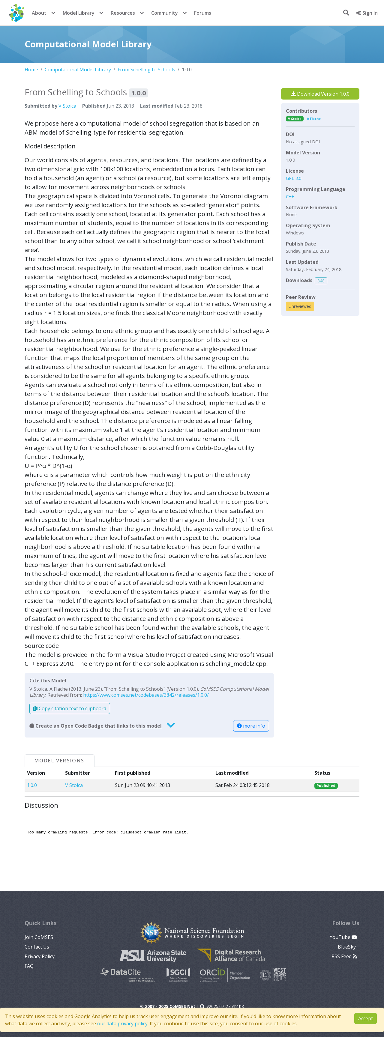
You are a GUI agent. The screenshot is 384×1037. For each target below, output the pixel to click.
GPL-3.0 (293, 178)
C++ (290, 196)
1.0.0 (32, 785)
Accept (365, 1018)
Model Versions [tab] (59, 760)
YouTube (343, 937)
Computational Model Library (78, 69)
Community (164, 13)
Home (31, 69)
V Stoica (67, 106)
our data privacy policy (122, 1023)
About (39, 13)
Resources (123, 13)
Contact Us (37, 946)
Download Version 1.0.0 (320, 94)
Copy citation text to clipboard (69, 708)
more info (251, 726)
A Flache (314, 118)
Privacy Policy (40, 956)
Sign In (367, 13)
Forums (202, 13)
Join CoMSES (39, 937)
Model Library (78, 13)
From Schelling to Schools (146, 69)
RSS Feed (344, 956)
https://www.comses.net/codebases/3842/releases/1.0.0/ (146, 695)
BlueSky (347, 946)
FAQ (29, 966)
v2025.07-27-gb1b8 (222, 1006)
